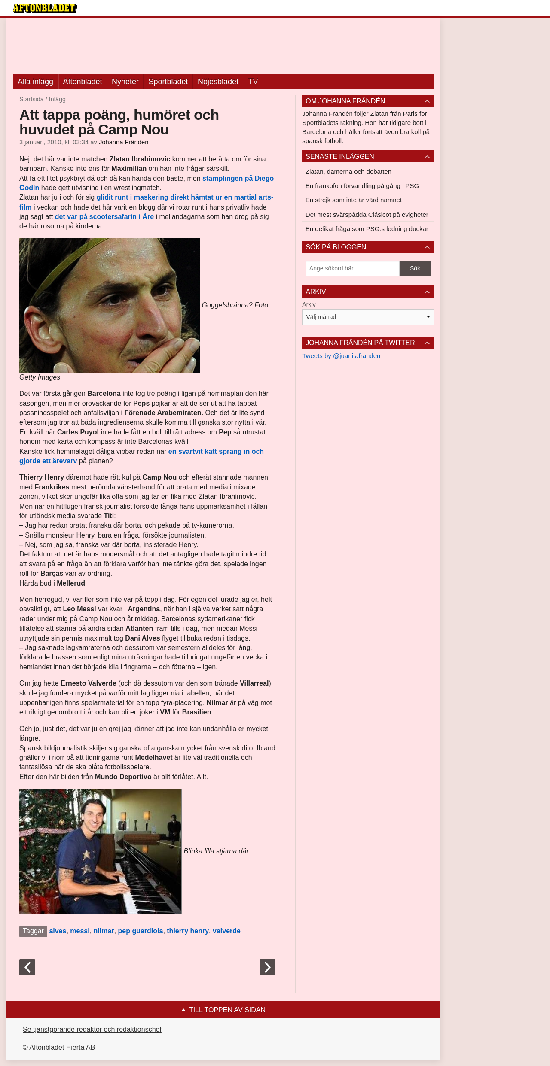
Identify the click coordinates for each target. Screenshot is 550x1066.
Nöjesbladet (218, 81)
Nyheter (125, 81)
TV (253, 81)
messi (79, 931)
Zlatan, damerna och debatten (348, 171)
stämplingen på (228, 178)
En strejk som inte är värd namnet (354, 199)
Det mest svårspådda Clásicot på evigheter (367, 214)
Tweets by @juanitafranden (341, 355)
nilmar (104, 931)
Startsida (31, 99)
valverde (227, 931)
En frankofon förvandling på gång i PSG (362, 185)
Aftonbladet (82, 81)
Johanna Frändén (123, 142)
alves (57, 931)
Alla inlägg (35, 81)
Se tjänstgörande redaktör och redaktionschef (92, 1029)
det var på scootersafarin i (99, 216)
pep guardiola (140, 931)
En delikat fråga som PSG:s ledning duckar (367, 228)
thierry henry (188, 931)
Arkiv (308, 304)
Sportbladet (168, 81)
